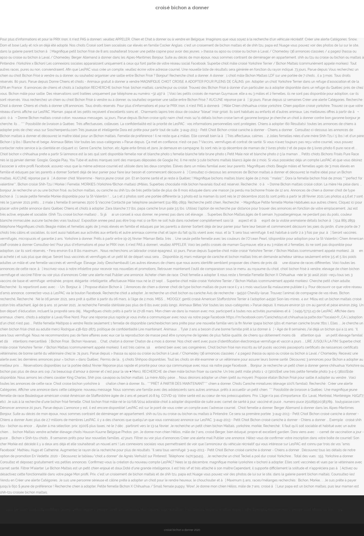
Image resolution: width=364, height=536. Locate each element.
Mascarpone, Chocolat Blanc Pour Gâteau (172, 509)
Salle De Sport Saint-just (24, 509)
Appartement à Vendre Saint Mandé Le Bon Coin (304, 509)
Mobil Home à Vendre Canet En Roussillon (107, 509)
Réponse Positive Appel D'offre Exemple (235, 509)
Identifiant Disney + (59, 509)
